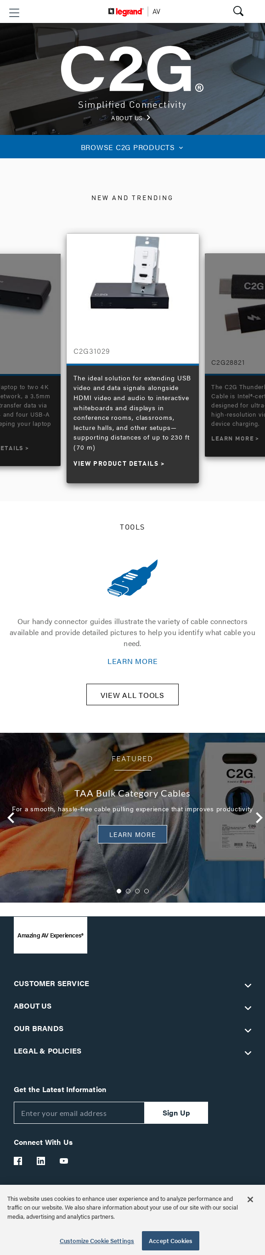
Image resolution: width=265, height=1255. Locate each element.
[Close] (250, 1199)
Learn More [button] (132, 834)
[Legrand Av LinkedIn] (41, 1161)
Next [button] (256, 818)
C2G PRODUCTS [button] (133, 147)
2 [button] (128, 891)
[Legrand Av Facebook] (18, 1161)
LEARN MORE (132, 661)
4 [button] (146, 891)
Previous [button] (8, 818)
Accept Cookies (170, 1240)
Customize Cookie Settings (97, 1240)
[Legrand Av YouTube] (64, 1161)
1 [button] (119, 891)
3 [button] (137, 891)
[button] (14, 13)
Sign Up (176, 1112)
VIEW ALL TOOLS (132, 695)
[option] (133, 353)
